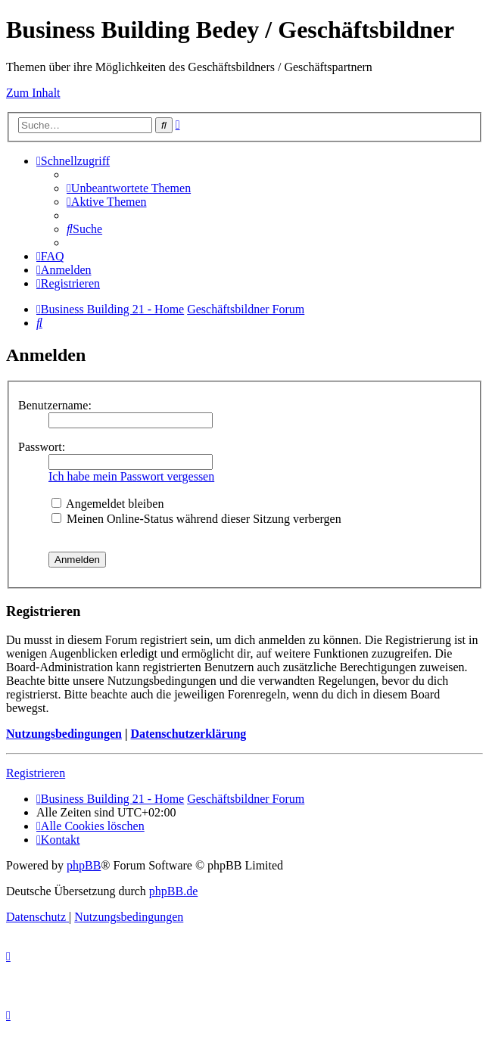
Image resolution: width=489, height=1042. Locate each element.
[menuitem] (129, 188)
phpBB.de (173, 891)
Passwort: (41, 446)
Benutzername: (55, 405)
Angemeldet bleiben (107, 503)
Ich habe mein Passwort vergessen (131, 476)
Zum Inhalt (33, 92)
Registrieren (35, 773)
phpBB (84, 865)
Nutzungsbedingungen (64, 733)
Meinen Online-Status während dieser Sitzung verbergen (196, 518)
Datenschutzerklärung (188, 733)
